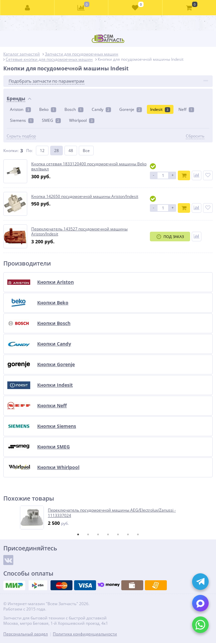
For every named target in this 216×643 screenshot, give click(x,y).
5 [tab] (118, 534)
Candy (101, 109)
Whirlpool (81, 120)
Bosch (73, 109)
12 (42, 150)
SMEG (51, 120)
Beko (47, 109)
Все (86, 150)
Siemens (22, 120)
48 (70, 150)
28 (56, 150)
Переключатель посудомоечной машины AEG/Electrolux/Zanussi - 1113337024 (112, 513)
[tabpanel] (108, 517)
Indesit (160, 109)
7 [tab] (138, 534)
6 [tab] (128, 534)
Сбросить (195, 136)
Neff (186, 109)
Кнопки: (11, 150)
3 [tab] (98, 534)
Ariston (20, 109)
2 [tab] (88, 534)
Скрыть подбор (21, 136)
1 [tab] (78, 534)
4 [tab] (108, 534)
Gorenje (130, 109)
